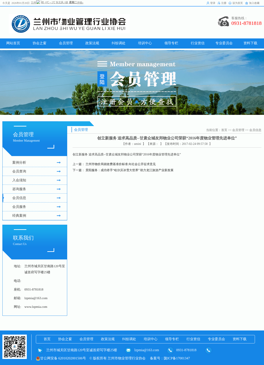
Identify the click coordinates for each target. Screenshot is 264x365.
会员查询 (36, 171)
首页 (224, 130)
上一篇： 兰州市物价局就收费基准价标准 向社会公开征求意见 (114, 164)
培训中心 (150, 339)
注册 (223, 3)
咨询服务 (36, 189)
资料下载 (240, 339)
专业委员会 (216, 339)
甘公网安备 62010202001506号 (61, 358)
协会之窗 (65, 339)
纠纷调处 (129, 339)
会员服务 (36, 206)
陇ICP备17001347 (177, 358)
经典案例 (36, 215)
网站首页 (13, 43)
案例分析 (36, 162)
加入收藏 (254, 3)
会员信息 (36, 198)
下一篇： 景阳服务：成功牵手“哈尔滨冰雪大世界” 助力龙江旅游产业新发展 (123, 170)
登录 (212, 3)
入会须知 (36, 180)
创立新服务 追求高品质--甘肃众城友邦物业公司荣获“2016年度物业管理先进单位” (127, 154)
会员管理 (238, 130)
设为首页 (237, 3)
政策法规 (108, 339)
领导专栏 (172, 339)
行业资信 (193, 339)
